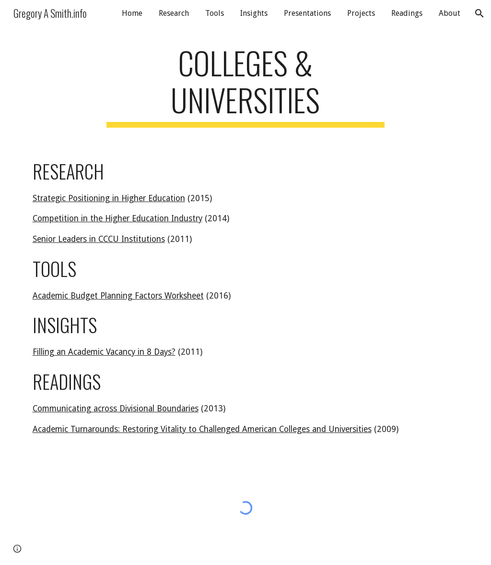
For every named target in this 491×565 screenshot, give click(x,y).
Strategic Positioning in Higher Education (109, 198)
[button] (479, 13)
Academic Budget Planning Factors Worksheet (118, 296)
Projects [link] (361, 13)
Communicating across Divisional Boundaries (116, 408)
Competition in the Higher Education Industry (117, 218)
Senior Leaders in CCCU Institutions (99, 239)
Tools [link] (214, 13)
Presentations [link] (307, 13)
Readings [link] (406, 13)
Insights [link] (254, 13)
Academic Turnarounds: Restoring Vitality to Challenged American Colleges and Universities (202, 429)
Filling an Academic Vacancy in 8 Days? (104, 352)
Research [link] (174, 13)
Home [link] (132, 13)
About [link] (449, 13)
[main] (245, 86)
